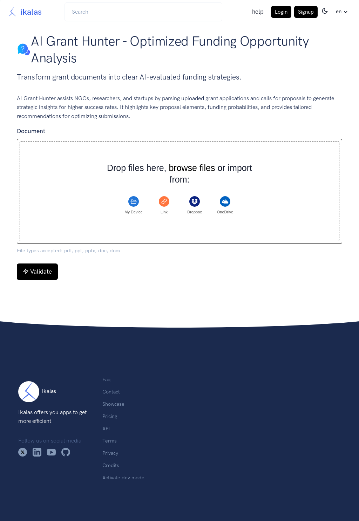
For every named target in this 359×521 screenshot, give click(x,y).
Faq (106, 379)
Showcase (113, 404)
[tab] (133, 205)
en (338, 11)
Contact (111, 392)
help (258, 11)
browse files (192, 168)
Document (31, 131)
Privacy (110, 453)
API (106, 428)
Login (281, 12)
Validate (37, 271)
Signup (306, 12)
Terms (109, 441)
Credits (110, 465)
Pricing (109, 416)
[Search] (143, 11)
